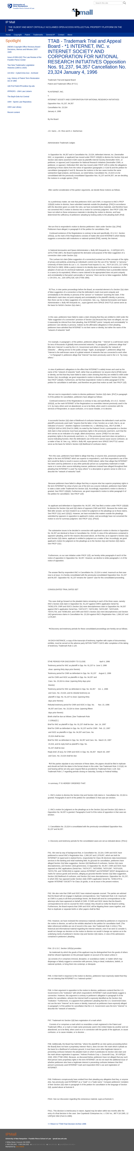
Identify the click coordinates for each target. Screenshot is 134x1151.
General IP (50, 35)
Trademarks (38, 35)
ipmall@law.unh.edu (67, 1144)
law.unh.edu (53, 1144)
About (69, 35)
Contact (61, 35)
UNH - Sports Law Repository (19, 102)
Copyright (18, 35)
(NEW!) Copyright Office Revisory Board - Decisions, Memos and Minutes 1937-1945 (24, 49)
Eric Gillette (20, 1147)
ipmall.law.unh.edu (38, 1144)
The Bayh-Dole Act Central (18, 96)
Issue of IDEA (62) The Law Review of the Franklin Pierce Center (24, 58)
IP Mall (10, 22)
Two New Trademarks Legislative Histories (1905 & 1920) (20, 66)
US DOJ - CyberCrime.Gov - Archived (22, 73)
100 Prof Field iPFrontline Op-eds (21, 86)
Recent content (13, 112)
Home (8, 35)
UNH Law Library (14, 107)
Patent (27, 35)
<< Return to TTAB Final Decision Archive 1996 (67, 1124)
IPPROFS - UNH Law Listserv (19, 91)
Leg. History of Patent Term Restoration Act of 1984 (23, 79)
